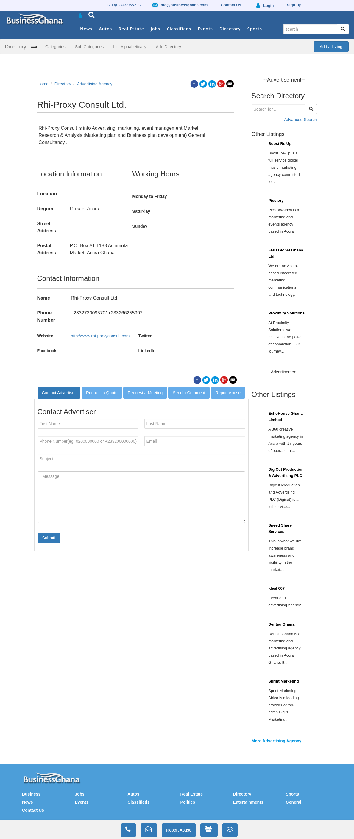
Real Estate (131, 29)
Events (205, 29)
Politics (187, 802)
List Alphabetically (129, 46)
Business (31, 794)
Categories (55, 46)
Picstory (275, 200)
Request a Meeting (145, 392)
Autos (105, 29)
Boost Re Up (279, 143)
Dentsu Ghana (281, 624)
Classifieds (179, 29)
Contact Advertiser (59, 392)
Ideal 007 (276, 588)
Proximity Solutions (286, 313)
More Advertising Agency (277, 740)
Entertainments (248, 802)
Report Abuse (228, 392)
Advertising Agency (94, 84)
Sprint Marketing (283, 681)
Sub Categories (89, 46)
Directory (230, 29)
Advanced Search (300, 119)
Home (43, 84)
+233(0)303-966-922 (124, 5)
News (86, 29)
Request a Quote (102, 392)
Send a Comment (189, 392)
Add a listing (331, 46)
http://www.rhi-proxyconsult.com (100, 336)
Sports (254, 29)
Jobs (155, 29)
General (293, 802)
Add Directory (168, 46)
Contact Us (33, 810)
